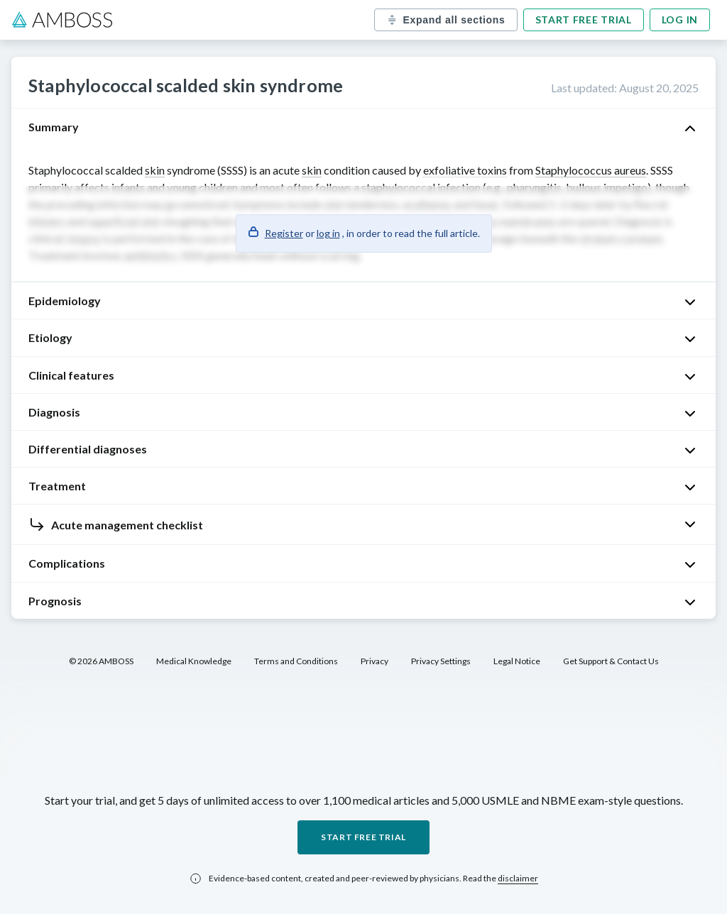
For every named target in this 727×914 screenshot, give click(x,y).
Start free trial (583, 19)
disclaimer (518, 878)
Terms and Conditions (296, 661)
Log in (680, 19)
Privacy (374, 661)
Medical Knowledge (193, 661)
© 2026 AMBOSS (101, 661)
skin (155, 170)
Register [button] (284, 233)
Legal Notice (516, 661)
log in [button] (328, 233)
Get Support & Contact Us (611, 661)
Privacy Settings (441, 661)
